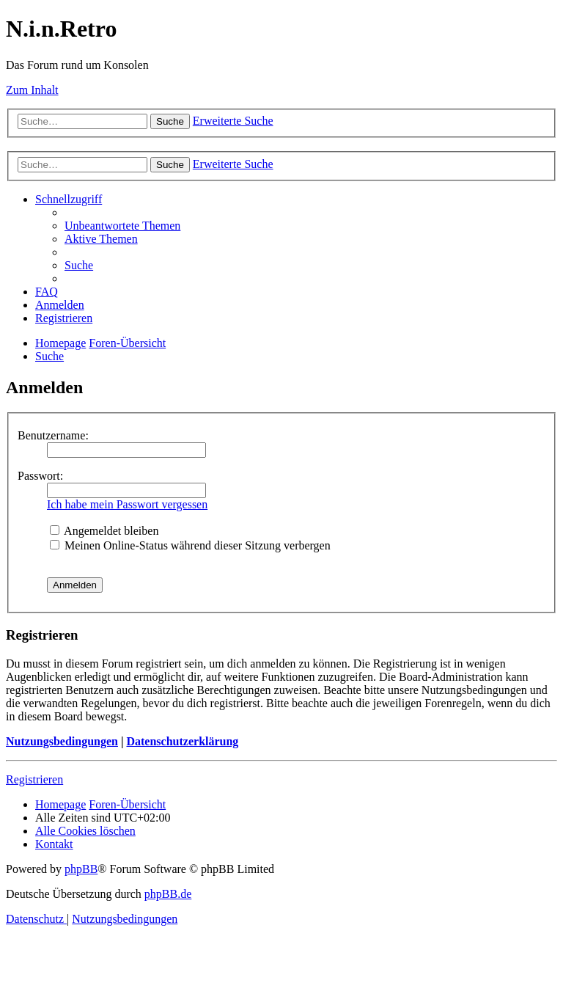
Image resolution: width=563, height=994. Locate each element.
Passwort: (40, 475)
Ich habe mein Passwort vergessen (127, 504)
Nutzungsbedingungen (62, 741)
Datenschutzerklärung (182, 741)
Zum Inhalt (32, 90)
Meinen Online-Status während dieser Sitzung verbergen (190, 545)
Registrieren (34, 779)
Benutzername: (53, 435)
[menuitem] (122, 225)
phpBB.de (167, 894)
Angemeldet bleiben (104, 531)
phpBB (81, 869)
